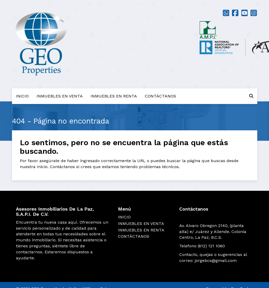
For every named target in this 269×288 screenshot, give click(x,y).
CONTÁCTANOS (160, 96)
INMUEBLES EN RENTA (114, 96)
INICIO (22, 96)
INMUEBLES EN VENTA (60, 96)
